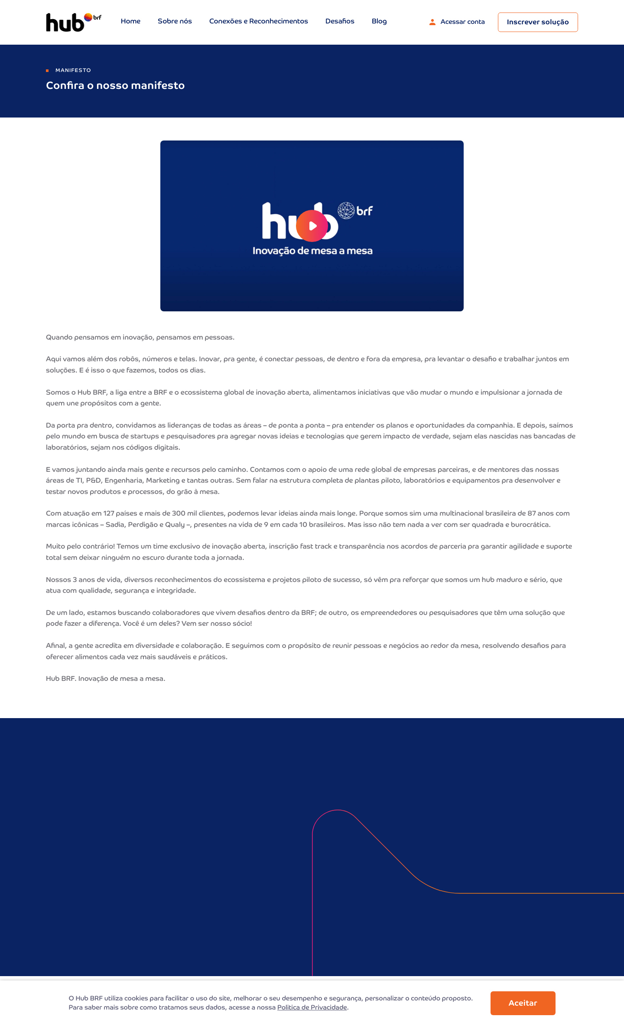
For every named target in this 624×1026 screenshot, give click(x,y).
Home (130, 22)
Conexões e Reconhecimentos (258, 22)
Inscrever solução (538, 23)
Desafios (339, 22)
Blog (379, 22)
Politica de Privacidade (312, 1008)
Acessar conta (457, 22)
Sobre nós (175, 22)
